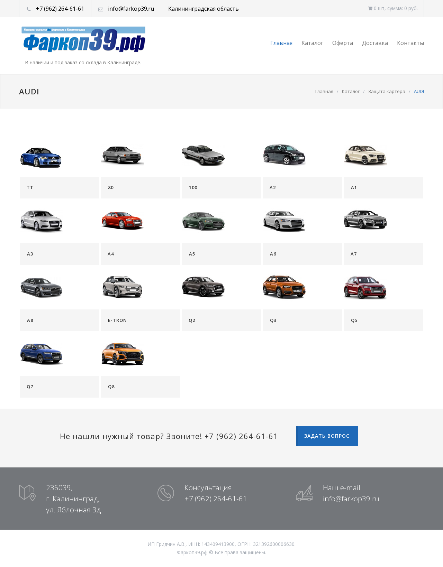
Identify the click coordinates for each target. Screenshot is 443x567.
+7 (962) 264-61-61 (60, 8)
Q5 (354, 320)
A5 (192, 254)
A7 (354, 254)
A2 (273, 187)
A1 (354, 187)
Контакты (410, 43)
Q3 (273, 320)
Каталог (312, 43)
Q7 (30, 386)
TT (30, 187)
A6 (273, 254)
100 (193, 187)
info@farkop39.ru (131, 8)
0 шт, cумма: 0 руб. (393, 8)
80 (111, 187)
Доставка (375, 43)
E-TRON (117, 320)
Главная (281, 43)
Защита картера (386, 91)
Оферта (342, 43)
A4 (111, 254)
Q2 (192, 320)
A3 (30, 254)
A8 (30, 320)
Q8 (111, 386)
